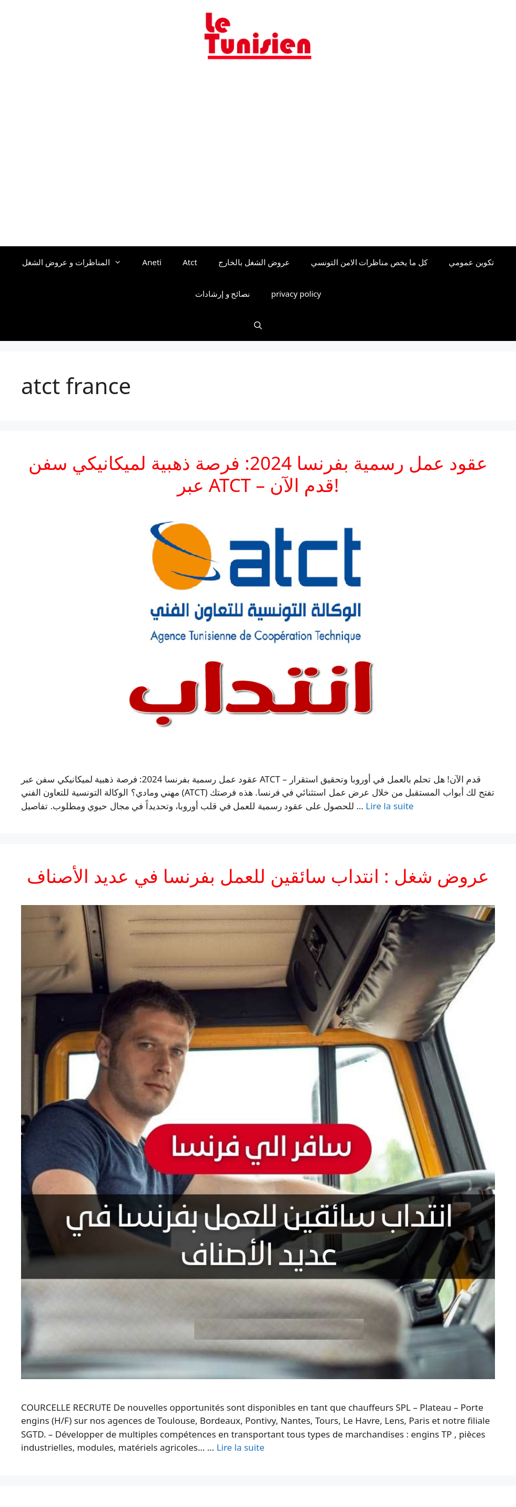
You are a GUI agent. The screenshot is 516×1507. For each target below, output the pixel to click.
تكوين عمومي (471, 262)
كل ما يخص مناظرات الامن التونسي (369, 262)
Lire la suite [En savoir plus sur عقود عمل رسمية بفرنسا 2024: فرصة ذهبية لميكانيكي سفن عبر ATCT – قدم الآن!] (389, 806)
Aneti (152, 262)
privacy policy (296, 293)
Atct (190, 262)
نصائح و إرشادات (222, 293)
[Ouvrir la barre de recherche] (258, 325)
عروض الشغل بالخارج (254, 262)
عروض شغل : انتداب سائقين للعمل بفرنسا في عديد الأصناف (258, 875)
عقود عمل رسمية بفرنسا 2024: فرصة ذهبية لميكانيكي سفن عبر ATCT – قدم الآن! (258, 473)
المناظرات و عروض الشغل (77, 262)
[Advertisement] (258, 159)
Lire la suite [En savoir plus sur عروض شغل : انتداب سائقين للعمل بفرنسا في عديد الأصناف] (241, 1447)
